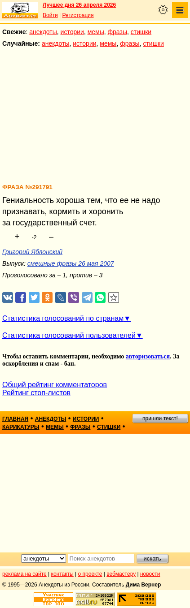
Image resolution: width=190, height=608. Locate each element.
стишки (141, 31)
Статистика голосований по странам (63, 318)
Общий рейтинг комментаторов (54, 384)
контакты (62, 574)
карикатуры (21, 427)
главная (15, 419)
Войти (50, 15)
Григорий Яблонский (32, 251)
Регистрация (77, 15)
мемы (96, 31)
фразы (117, 31)
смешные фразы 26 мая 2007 (70, 263)
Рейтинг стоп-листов (36, 393)
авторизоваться (148, 356)
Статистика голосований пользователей (69, 335)
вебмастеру (121, 574)
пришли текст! (160, 418)
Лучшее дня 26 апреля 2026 (79, 5)
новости (150, 574)
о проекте (90, 574)
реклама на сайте (24, 574)
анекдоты (43, 31)
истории (72, 31)
